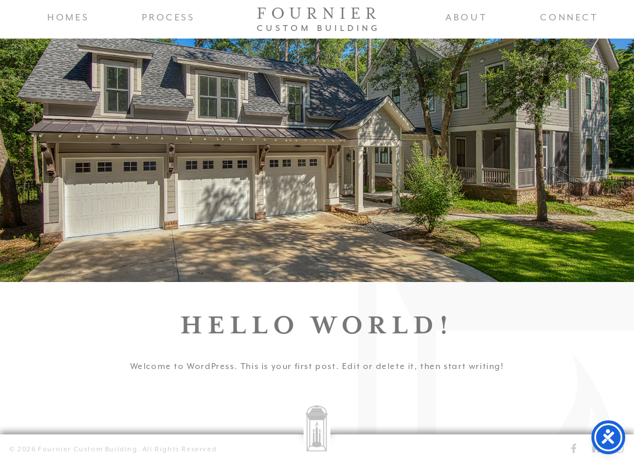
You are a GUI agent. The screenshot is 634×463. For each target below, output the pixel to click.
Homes (68, 17)
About (466, 17)
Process (168, 17)
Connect (569, 17)
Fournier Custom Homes (316, 19)
